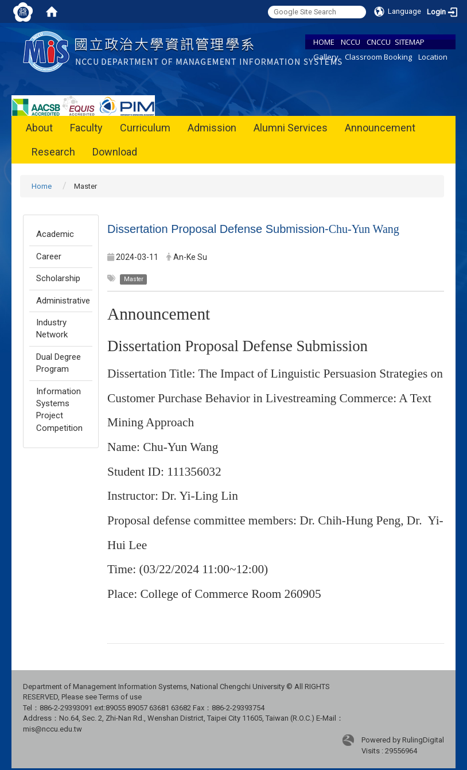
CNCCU (379, 42)
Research (53, 152)
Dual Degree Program (58, 363)
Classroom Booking (378, 57)
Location (432, 57)
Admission (212, 128)
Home (42, 186)
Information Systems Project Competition (59, 409)
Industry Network (52, 328)
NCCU (350, 42)
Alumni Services (291, 128)
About (39, 128)
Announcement (380, 128)
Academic (55, 234)
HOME (323, 42)
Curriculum (145, 128)
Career (48, 256)
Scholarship (58, 278)
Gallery (325, 57)
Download (114, 152)
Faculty (86, 128)
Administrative (63, 300)
